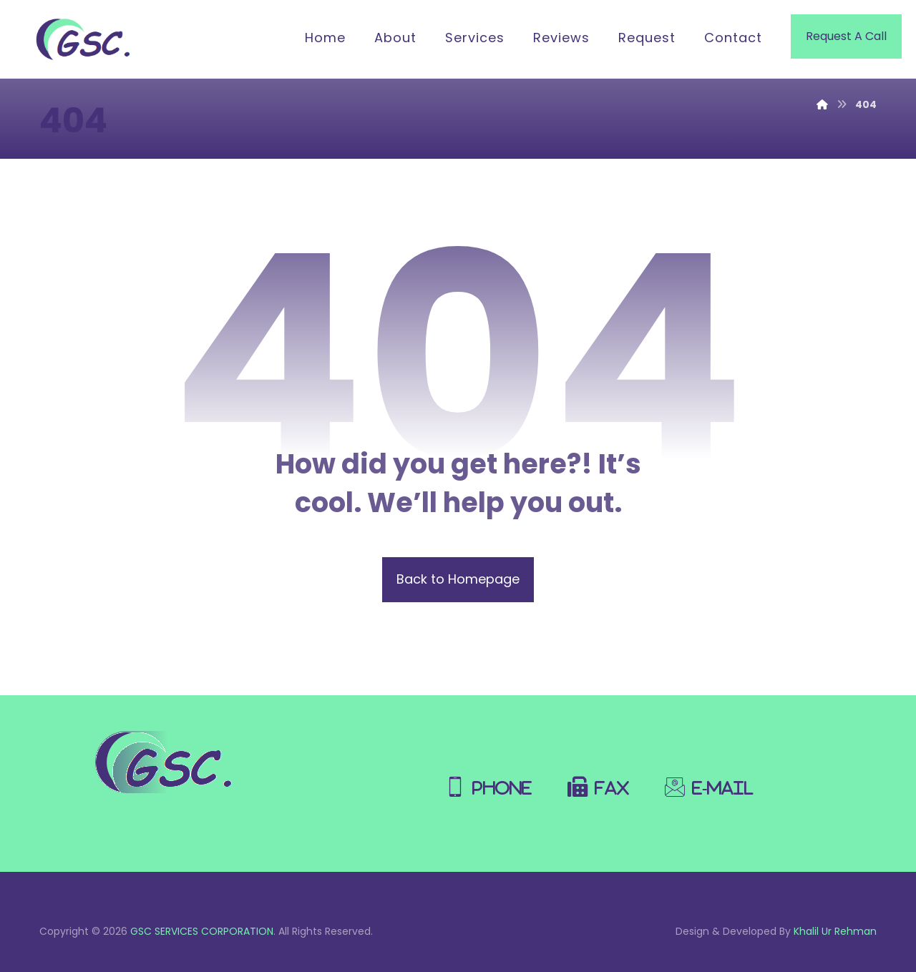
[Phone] (492, 779)
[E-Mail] (713, 779)
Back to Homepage (458, 579)
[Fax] (602, 779)
